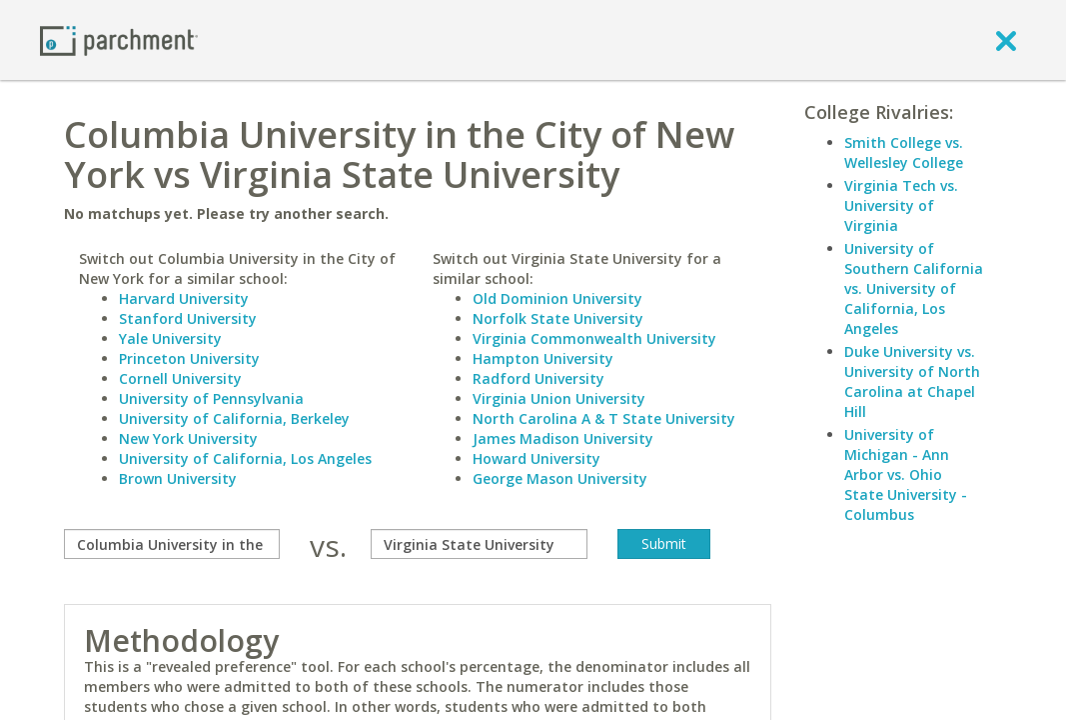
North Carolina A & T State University (604, 418)
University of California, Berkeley (234, 418)
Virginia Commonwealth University (594, 338)
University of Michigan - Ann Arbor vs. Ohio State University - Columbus (905, 474)
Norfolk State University (558, 318)
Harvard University (184, 298)
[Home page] (119, 39)
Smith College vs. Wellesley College (903, 152)
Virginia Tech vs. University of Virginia (901, 205)
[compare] (172, 544)
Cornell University (180, 378)
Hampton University (543, 358)
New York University (188, 438)
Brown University (178, 478)
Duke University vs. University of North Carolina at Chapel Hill (912, 381)
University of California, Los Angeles (245, 458)
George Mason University (560, 478)
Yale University (170, 338)
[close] (1006, 40)
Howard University (536, 458)
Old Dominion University (557, 298)
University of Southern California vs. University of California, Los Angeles (913, 288)
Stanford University (188, 318)
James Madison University (563, 438)
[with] (478, 544)
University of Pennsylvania (211, 398)
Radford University (538, 378)
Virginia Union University (559, 398)
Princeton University (189, 358)
